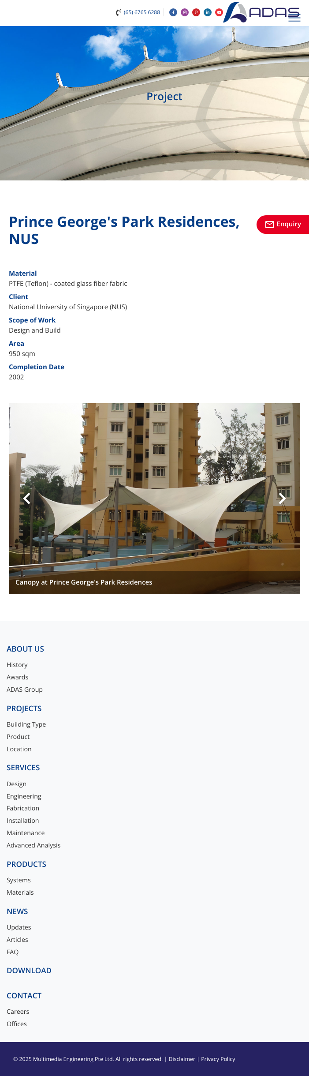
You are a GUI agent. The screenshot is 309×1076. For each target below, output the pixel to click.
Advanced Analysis (33, 845)
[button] (26, 498)
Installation (23, 821)
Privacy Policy (218, 1059)
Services (23, 768)
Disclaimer (181, 1059)
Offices (17, 1024)
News (17, 912)
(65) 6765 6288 (142, 12)
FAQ (13, 952)
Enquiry (282, 224)
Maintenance (26, 833)
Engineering (24, 796)
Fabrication (23, 808)
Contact (24, 996)
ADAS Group (25, 690)
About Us (25, 649)
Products (26, 864)
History (17, 665)
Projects (24, 709)
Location (19, 749)
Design (16, 784)
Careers (18, 1012)
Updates (19, 927)
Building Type (26, 724)
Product (18, 737)
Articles (17, 940)
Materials (20, 893)
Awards (17, 677)
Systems (19, 880)
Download (29, 971)
